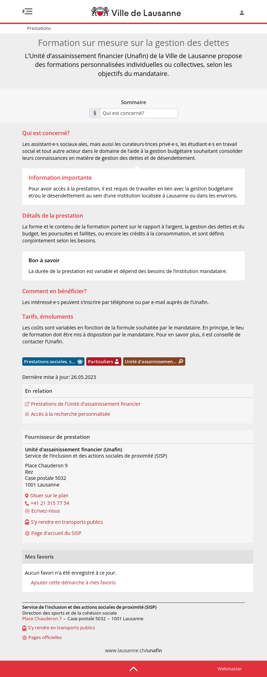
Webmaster (230, 669)
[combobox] (139, 113)
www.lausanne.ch (133, 650)
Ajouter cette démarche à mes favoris (73, 582)
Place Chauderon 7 (42, 618)
